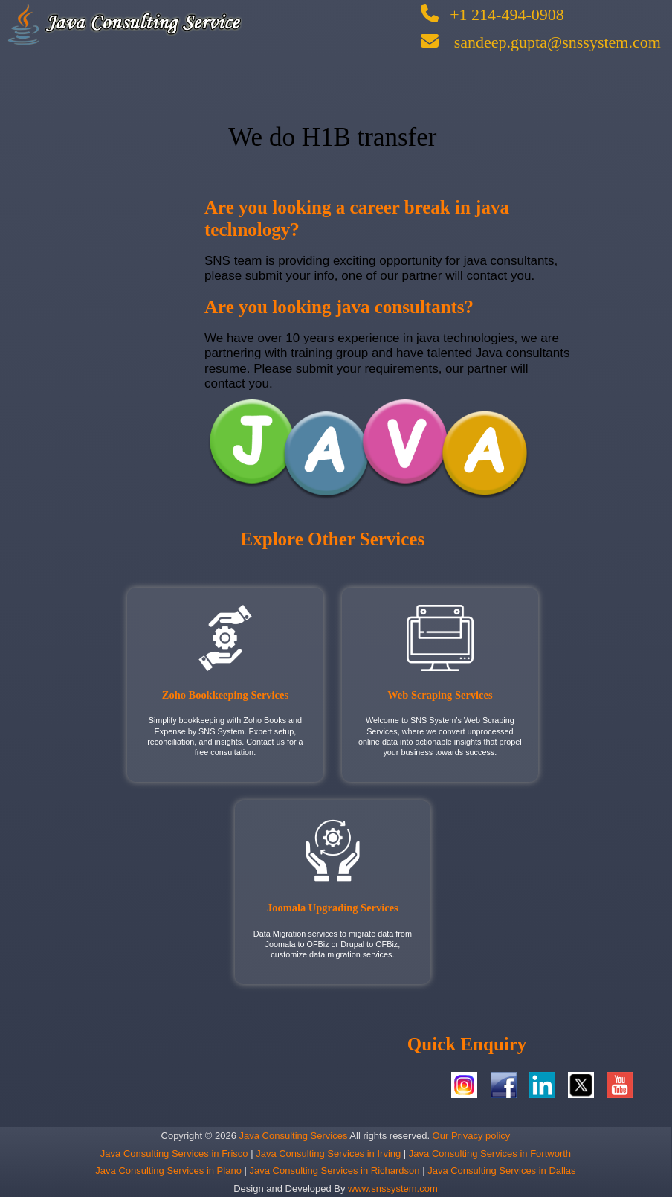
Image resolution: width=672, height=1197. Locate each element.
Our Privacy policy (470, 1135)
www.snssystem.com (393, 1188)
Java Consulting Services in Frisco (175, 1153)
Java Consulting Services (292, 1135)
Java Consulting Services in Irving (330, 1153)
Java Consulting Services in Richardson (334, 1170)
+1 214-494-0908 (492, 14)
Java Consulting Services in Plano (168, 1170)
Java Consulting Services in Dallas (501, 1170)
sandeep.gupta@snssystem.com (541, 42)
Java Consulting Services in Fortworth (490, 1153)
